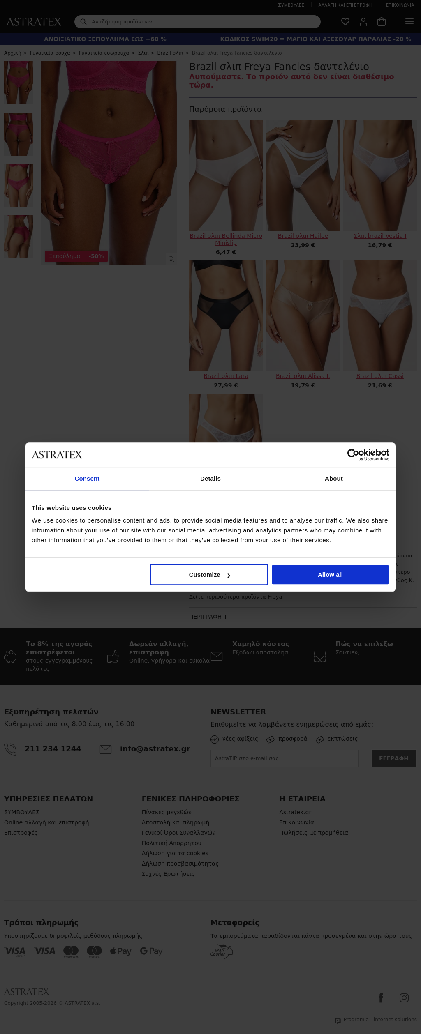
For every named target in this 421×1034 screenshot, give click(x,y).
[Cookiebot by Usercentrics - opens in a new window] (353, 455)
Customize (209, 574)
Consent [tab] (87, 478)
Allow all (330, 574)
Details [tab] (210, 478)
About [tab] (334, 478)
